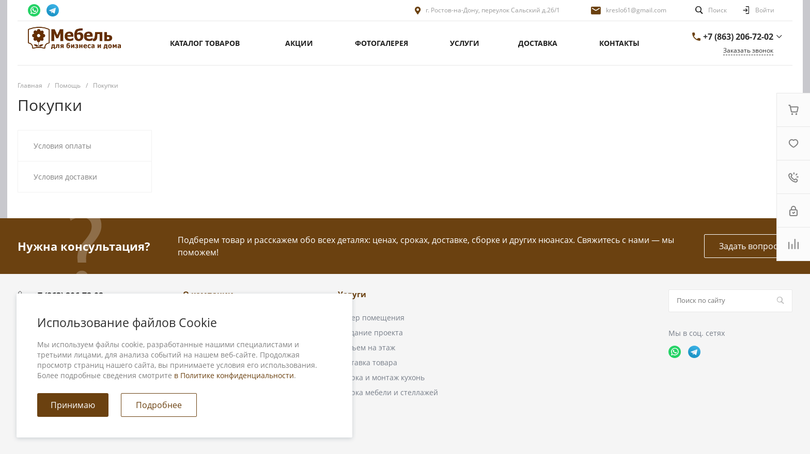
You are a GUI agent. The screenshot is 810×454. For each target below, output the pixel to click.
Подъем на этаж (366, 347)
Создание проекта (370, 332)
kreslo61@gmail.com (636, 10)
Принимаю (73, 405)
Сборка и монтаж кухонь (381, 377)
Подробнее (159, 405)
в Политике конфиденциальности (234, 375)
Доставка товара (367, 362)
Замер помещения (371, 317)
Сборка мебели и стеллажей (388, 392)
